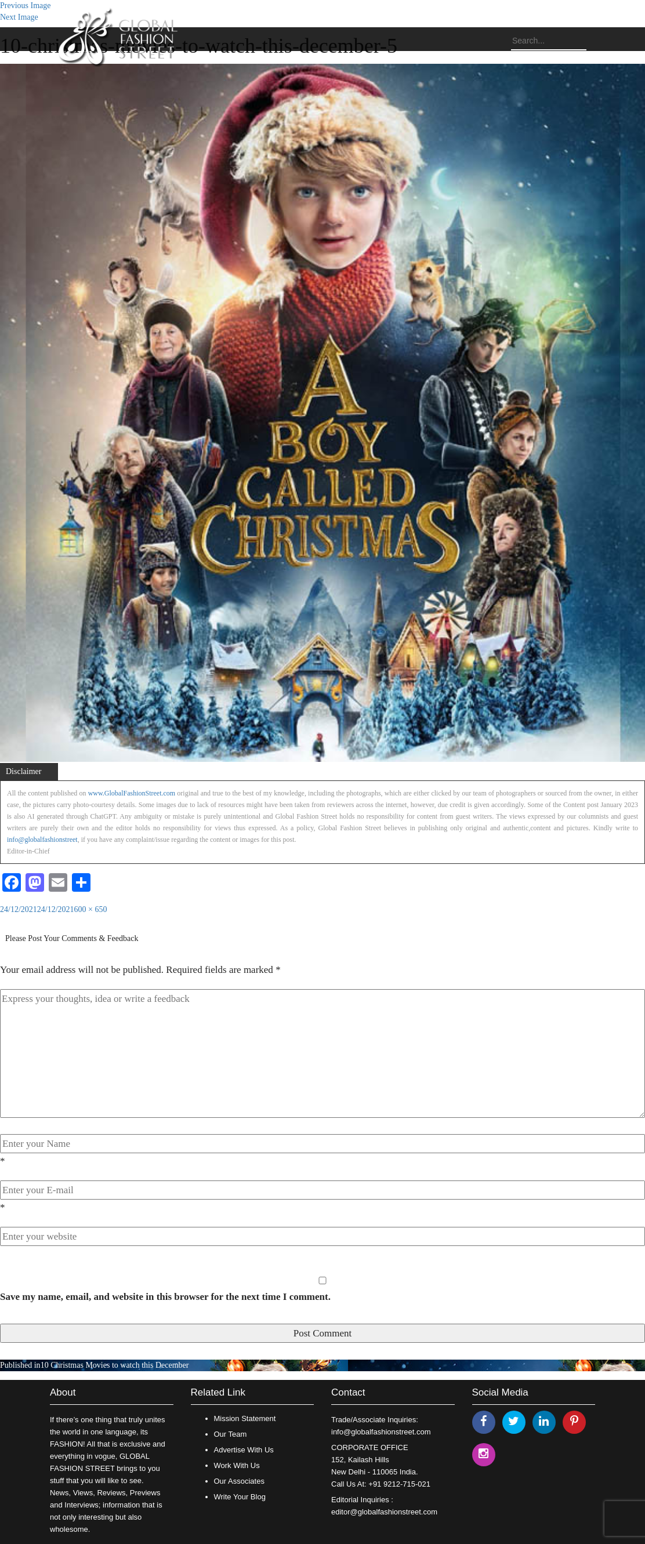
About (62, 1392)
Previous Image (25, 5)
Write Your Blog (240, 1496)
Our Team (230, 1434)
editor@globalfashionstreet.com (384, 1511)
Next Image (19, 17)
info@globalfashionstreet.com (380, 1431)
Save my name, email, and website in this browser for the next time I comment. (165, 1296)
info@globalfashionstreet (42, 839)
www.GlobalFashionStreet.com (132, 793)
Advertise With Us (244, 1449)
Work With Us (237, 1465)
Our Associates (239, 1481)
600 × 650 (90, 909)
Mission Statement (245, 1418)
